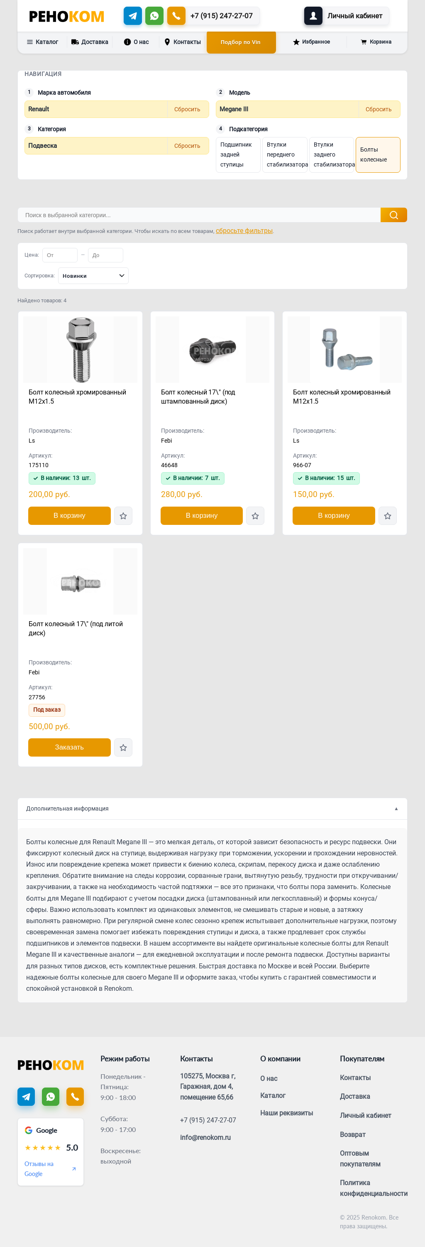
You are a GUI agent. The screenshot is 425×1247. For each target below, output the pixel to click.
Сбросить (187, 109)
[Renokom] (66, 16)
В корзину (69, 515)
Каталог (42, 42)
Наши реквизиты (286, 1113)
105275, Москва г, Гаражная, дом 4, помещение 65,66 (207, 1086)
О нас (136, 42)
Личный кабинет (365, 1116)
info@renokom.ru (205, 1138)
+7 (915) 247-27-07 (208, 1120)
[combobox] (93, 275)
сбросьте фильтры (244, 231)
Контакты (182, 42)
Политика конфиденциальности (374, 1188)
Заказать (69, 747)
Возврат (353, 1135)
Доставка (89, 41)
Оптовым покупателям (360, 1158)
